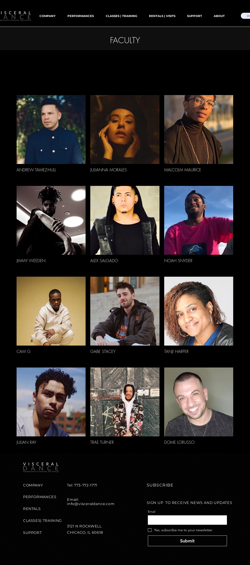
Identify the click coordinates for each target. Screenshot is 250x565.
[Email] (186, 520)
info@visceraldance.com (91, 504)
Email (151, 512)
